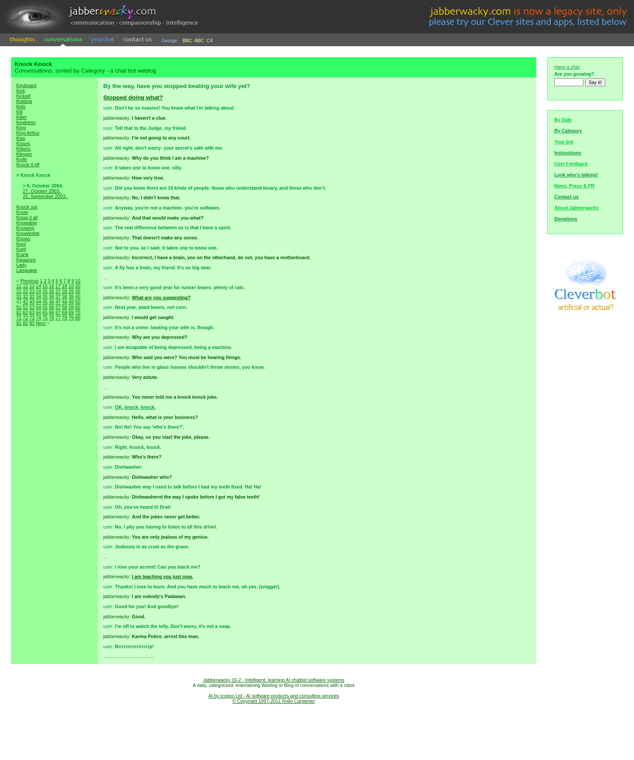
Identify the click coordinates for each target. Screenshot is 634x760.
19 (71, 286)
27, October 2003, (42, 191)
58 (64, 307)
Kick (20, 90)
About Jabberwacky (576, 207)
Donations (565, 218)
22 (25, 291)
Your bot (563, 141)
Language (26, 270)
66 (51, 312)
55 (45, 307)
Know (22, 212)
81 (19, 323)
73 (32, 317)
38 (64, 296)
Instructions (567, 152)
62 (25, 312)
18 (64, 286)
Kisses (23, 143)
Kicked (23, 96)
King (21, 127)
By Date (563, 119)
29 (71, 291)
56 (51, 307)
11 (19, 286)
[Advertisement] (54, 481)
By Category (568, 130)
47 (58, 302)
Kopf (21, 249)
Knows (23, 238)
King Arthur (28, 133)
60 (77, 307)
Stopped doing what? (132, 97)
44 (38, 302)
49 (71, 302)
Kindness (26, 122)
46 (51, 302)
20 (77, 286)
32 (25, 296)
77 (58, 317)
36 (51, 296)
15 (45, 286)
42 (25, 302)
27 (58, 291)
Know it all (27, 217)
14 (38, 286)
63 (32, 312)
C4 (210, 40)
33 (32, 296)
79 (71, 317)
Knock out (26, 206)
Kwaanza (26, 259)
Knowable (26, 222)
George (169, 40)
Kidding (24, 101)
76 (51, 317)
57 (58, 307)
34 (38, 296)
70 (77, 312)
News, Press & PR (574, 185)
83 (32, 323)
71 (19, 317)
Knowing (25, 228)
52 (25, 307)
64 (38, 312)
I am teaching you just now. (162, 576)
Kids (21, 106)
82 (25, 323)
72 (25, 317)
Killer (21, 117)
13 (32, 286)
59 (71, 307)
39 (71, 296)
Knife (21, 159)
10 (78, 280)
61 (19, 312)
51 (19, 307)
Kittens (23, 148)
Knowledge (28, 233)
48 (64, 302)
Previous (29, 280)
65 (45, 312)
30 (77, 291)
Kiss (20, 138)
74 (38, 317)
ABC (199, 40)
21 (19, 291)
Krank (22, 254)
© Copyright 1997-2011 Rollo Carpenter (273, 701)
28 (64, 291)
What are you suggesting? (161, 297)
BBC (187, 40)
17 (58, 286)
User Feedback (571, 163)
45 (45, 302)
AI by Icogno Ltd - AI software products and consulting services (273, 695)
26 (51, 291)
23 (32, 291)
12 (25, 286)
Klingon (24, 154)
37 (58, 296)
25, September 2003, (45, 196)
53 (32, 307)
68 (64, 312)
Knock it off (28, 164)
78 (64, 317)
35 (45, 296)
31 (19, 296)
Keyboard (26, 85)
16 (51, 286)
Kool (21, 243)
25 (45, 291)
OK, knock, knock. (135, 407)
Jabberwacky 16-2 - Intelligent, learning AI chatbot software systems (273, 680)
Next (40, 323)
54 (38, 307)
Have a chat (566, 67)
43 (32, 302)
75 (45, 317)
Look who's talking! (576, 174)
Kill (19, 111)
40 (77, 296)
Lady (21, 265)
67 (58, 312)
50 (77, 302)
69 (71, 312)
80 (77, 317)
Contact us (566, 196)
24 (38, 291)
